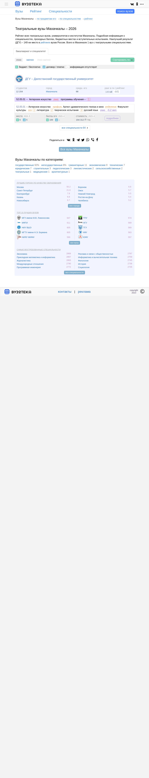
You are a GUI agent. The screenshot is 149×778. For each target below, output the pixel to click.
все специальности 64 (74, 128)
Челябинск (83, 200)
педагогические (61, 168)
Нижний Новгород (86, 194)
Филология (83, 260)
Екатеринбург (23, 194)
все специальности (74, 272)
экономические (97, 165)
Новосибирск (23, 200)
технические (116, 165)
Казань (20, 197)
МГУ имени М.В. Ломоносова (35, 218)
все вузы (74, 243)
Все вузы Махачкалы (74, 149)
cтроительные (41, 168)
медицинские (40, 172)
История (82, 264)
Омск (80, 190)
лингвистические (83, 168)
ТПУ (85, 218)
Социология (83, 267)
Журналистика (23, 260)
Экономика (22, 254)
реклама (84, 291)
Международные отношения (30, 264)
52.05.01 (20, 107)
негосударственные (51, 165)
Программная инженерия (29, 267)
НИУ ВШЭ (26, 227)
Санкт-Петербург (25, 190)
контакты (64, 291)
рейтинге (45, 42)
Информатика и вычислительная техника (97, 257)
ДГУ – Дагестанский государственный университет (59, 78)
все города (74, 206)
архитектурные (60, 172)
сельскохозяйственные (108, 168)
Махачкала (51, 91)
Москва (20, 187)
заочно (30, 60)
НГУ (85, 223)
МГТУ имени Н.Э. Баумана (34, 232)
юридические (22, 168)
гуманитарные (76, 165)
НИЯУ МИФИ (28, 237)
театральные (22, 172)
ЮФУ (85, 237)
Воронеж (82, 187)
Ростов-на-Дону (85, 197)
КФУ (85, 232)
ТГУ (85, 227)
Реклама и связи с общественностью (95, 254)
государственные (24, 165)
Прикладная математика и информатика (36, 257)
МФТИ (25, 223)
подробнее (112, 118)
